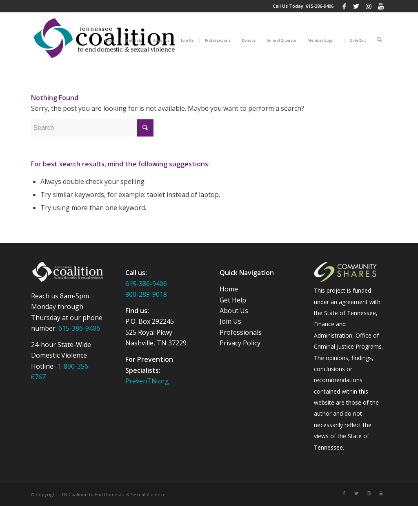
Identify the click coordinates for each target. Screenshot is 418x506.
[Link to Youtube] (381, 6)
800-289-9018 (146, 294)
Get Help (233, 300)
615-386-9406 (320, 6)
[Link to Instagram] (368, 6)
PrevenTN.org (147, 380)
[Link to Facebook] (344, 6)
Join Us (230, 321)
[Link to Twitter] (356, 6)
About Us (234, 310)
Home (229, 288)
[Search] (379, 39)
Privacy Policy (240, 342)
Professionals (241, 332)
